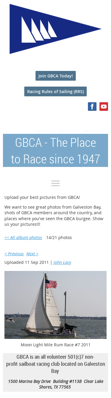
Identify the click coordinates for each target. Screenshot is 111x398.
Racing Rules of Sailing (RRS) (55, 91)
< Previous (14, 253)
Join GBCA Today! (55, 76)
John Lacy (62, 262)
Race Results (70, 130)
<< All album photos (23, 237)
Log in (102, 118)
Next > (32, 253)
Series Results (95, 130)
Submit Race (45, 130)
